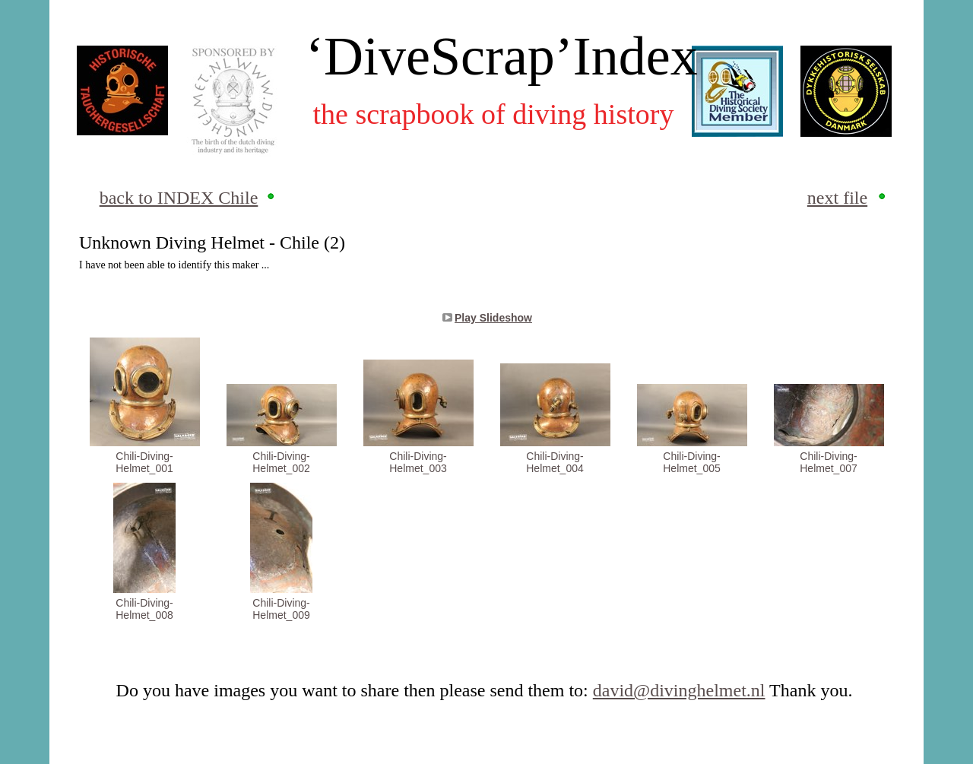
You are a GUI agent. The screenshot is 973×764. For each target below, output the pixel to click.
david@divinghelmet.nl (679, 690)
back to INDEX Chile (179, 198)
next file (837, 198)
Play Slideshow (493, 318)
